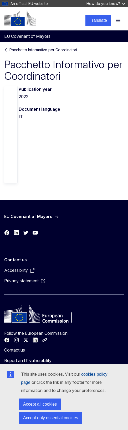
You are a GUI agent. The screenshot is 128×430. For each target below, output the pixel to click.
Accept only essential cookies (50, 418)
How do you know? (105, 3)
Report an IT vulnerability (28, 360)
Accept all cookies (40, 404)
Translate (98, 20)
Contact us (14, 350)
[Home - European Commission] (20, 18)
